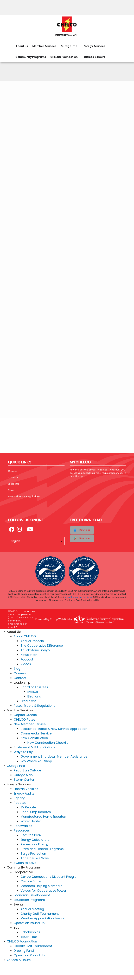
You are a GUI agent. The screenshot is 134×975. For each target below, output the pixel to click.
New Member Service (30, 724)
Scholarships (30, 932)
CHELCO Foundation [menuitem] (64, 57)
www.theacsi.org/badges (78, 597)
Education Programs (29, 900)
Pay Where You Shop (36, 761)
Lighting (19, 798)
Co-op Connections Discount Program (50, 877)
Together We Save (35, 858)
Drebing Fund (24, 950)
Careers (12, 471)
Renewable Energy (34, 844)
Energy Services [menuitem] (94, 46)
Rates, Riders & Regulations (24, 496)
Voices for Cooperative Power (43, 890)
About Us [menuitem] (22, 46)
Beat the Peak (31, 835)
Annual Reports (32, 641)
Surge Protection (33, 853)
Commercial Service (36, 733)
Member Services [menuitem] (44, 46)
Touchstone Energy (35, 650)
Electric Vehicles (26, 789)
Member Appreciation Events (43, 918)
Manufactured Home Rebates (43, 816)
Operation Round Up (29, 923)
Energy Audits (24, 793)
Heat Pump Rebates (36, 812)
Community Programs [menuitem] (30, 57)
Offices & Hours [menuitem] (94, 57)
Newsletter (29, 655)
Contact (13, 477)
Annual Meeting (32, 909)
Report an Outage (27, 770)
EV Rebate (28, 807)
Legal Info (14, 484)
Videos (26, 664)
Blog (17, 668)
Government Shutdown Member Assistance (54, 756)
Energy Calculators (35, 840)
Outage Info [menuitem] (69, 46)
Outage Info (16, 766)
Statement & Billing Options (34, 747)
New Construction (34, 738)
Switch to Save (25, 863)
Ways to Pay (23, 752)
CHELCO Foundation (22, 941)
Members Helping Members (41, 886)
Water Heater (31, 821)
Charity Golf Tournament (40, 913)
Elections (34, 696)
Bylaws (32, 692)
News (11, 490)
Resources (22, 830)
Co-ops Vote (31, 881)
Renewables (23, 826)
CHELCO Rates (24, 719)
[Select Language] (36, 541)
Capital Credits (25, 715)
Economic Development (32, 895)
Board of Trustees (34, 687)
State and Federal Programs (42, 849)
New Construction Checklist (48, 742)
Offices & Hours (19, 960)
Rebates (20, 803)
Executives (28, 701)
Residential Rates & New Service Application (54, 729)
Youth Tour (29, 937)
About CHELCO (25, 636)
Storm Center (24, 779)
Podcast (27, 659)
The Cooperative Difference (42, 645)
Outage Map (23, 775)
